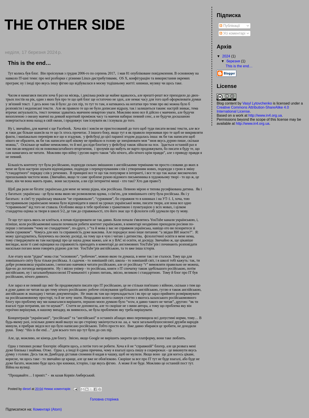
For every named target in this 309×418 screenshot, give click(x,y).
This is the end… (29, 63)
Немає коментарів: (58, 389)
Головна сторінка (104, 399)
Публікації (229, 26)
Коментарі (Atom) (47, 409)
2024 (226, 56)
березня (233, 61)
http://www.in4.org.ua (265, 115)
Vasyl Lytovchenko (257, 103)
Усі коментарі (232, 33)
